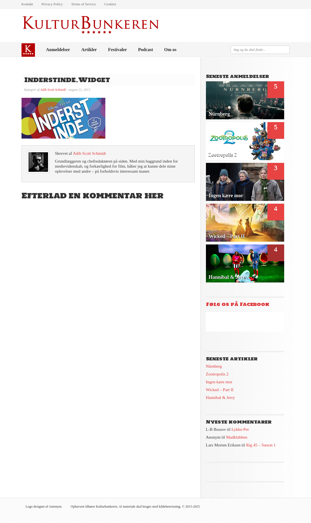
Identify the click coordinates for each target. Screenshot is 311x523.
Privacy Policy (52, 4)
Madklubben (236, 437)
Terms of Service (83, 4)
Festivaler (117, 49)
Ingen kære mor (219, 382)
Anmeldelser (58, 49)
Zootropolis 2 (217, 374)
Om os (170, 49)
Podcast (145, 49)
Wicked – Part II (220, 390)
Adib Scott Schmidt (53, 90)
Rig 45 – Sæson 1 (261, 445)
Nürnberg (214, 366)
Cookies (110, 4)
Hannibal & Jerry (220, 397)
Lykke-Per (240, 429)
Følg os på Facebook (237, 304)
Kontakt (27, 4)
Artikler (89, 49)
